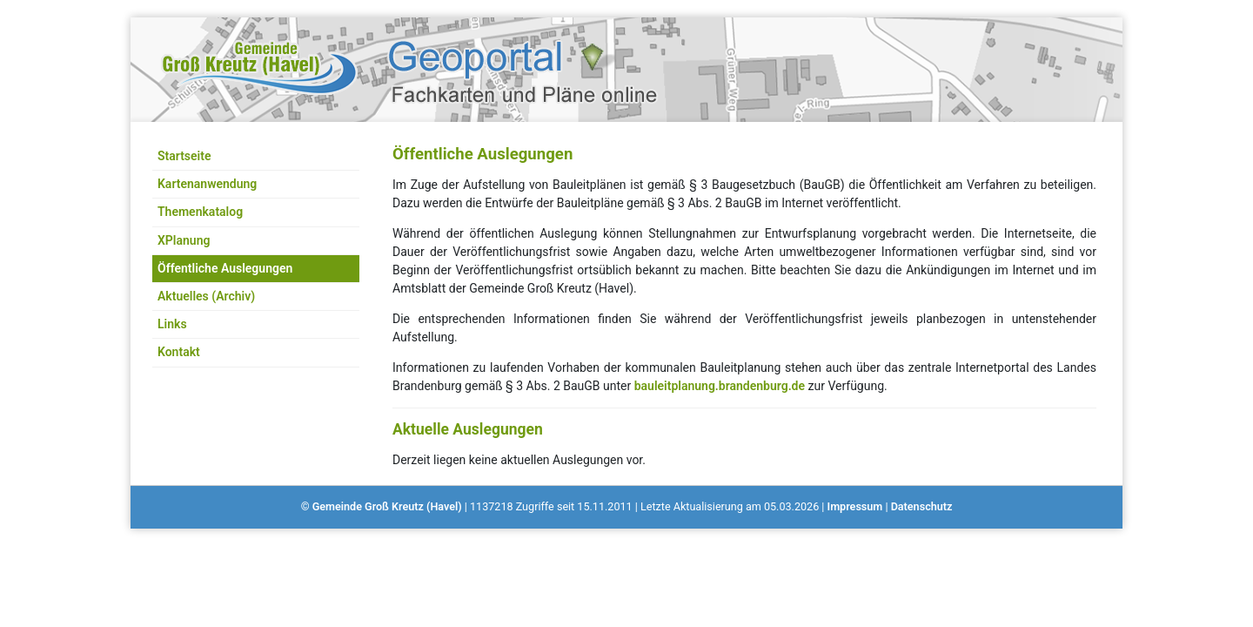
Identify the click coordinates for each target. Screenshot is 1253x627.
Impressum (855, 506)
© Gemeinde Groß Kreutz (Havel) (381, 506)
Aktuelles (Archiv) (206, 296)
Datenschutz (922, 506)
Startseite (184, 156)
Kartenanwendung (207, 184)
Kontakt (178, 352)
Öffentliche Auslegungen (224, 268)
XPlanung (183, 240)
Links (172, 324)
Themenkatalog (200, 212)
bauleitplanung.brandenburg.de (719, 386)
